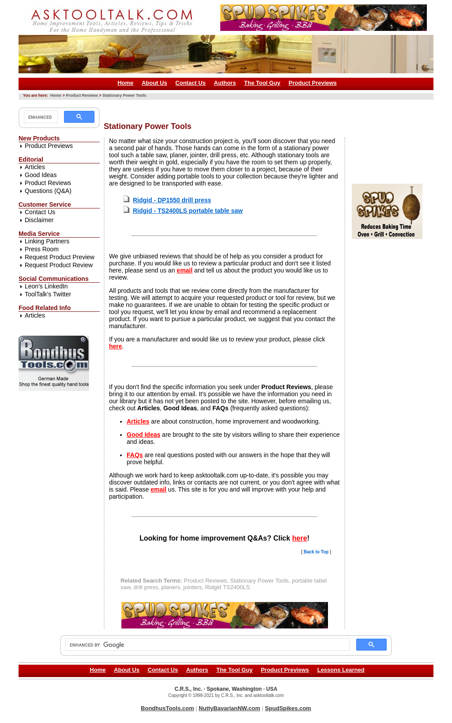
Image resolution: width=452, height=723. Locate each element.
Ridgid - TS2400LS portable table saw (188, 210)
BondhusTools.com (167, 708)
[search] (40, 117)
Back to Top (316, 551)
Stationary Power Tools (124, 95)
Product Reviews (82, 95)
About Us (154, 82)
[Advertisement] (264, 107)
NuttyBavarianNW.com (229, 708)
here (115, 346)
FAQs (135, 454)
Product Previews (313, 82)
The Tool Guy (262, 82)
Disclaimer (39, 219)
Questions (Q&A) (48, 190)
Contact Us (190, 82)
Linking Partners (47, 241)
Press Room (42, 249)
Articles (35, 166)
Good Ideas (40, 174)
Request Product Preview (59, 257)
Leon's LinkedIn (46, 286)
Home (125, 82)
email (184, 270)
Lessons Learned (341, 669)
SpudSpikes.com (288, 708)
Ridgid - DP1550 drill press (172, 200)
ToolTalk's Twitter (48, 294)
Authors (225, 82)
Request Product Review (59, 265)
